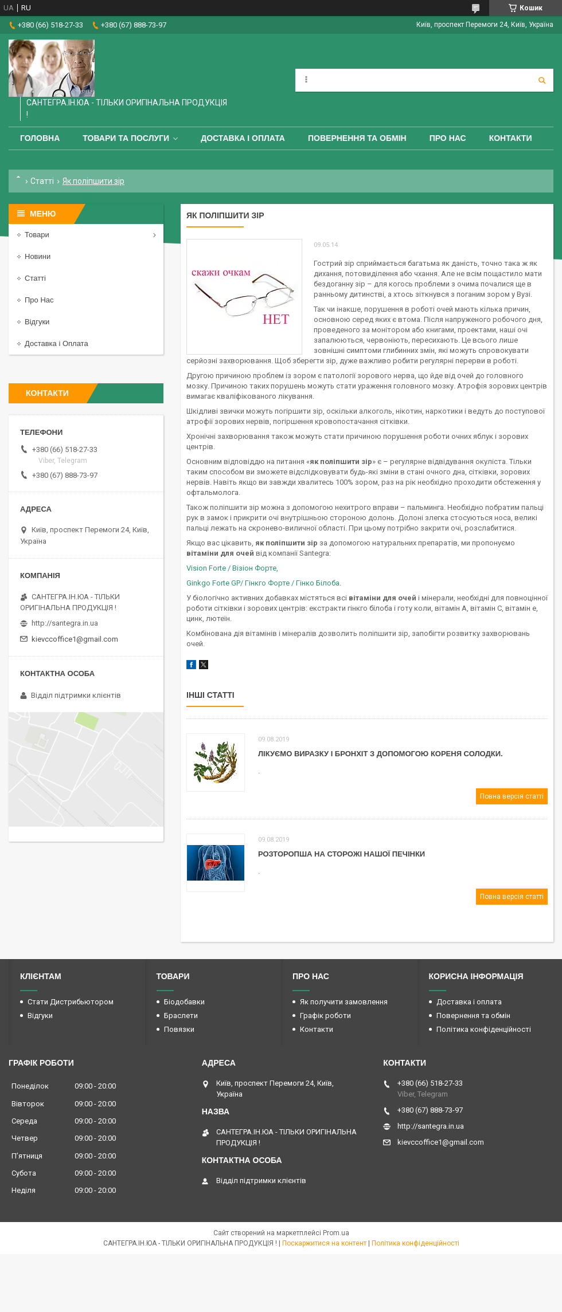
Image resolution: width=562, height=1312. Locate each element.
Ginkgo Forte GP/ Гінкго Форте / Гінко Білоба (262, 583)
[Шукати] (541, 80)
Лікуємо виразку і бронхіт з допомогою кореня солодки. (380, 753)
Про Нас (448, 138)
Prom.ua (336, 1233)
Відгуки (37, 321)
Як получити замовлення (344, 1001)
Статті (42, 181)
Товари (37, 234)
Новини (37, 256)
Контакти (510, 138)
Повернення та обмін (357, 138)
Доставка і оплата (243, 138)
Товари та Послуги (126, 138)
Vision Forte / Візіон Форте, (232, 568)
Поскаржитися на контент (324, 1243)
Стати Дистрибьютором (71, 1001)
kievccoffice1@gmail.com (75, 639)
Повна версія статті (512, 796)
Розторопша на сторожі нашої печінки (341, 854)
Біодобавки (184, 1001)
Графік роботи (325, 1015)
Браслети (181, 1015)
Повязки (179, 1029)
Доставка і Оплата (56, 343)
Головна (40, 138)
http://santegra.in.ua (65, 623)
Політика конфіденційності (483, 1029)
